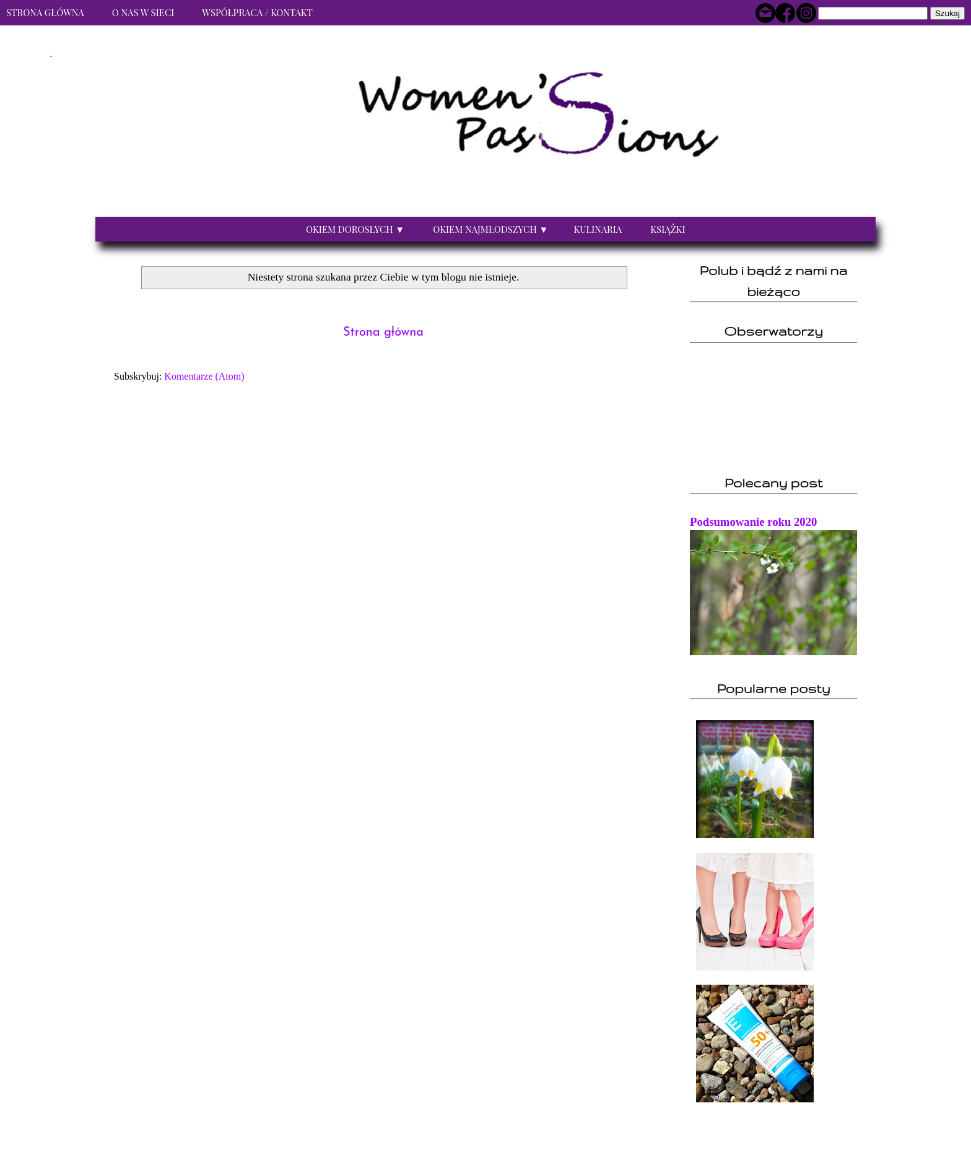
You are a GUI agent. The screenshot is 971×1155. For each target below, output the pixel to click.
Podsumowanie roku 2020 (753, 521)
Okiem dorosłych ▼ (355, 229)
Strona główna (383, 332)
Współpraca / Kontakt (257, 12)
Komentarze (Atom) (204, 376)
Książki (667, 229)
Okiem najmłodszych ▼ (490, 229)
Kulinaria (597, 229)
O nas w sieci (143, 12)
